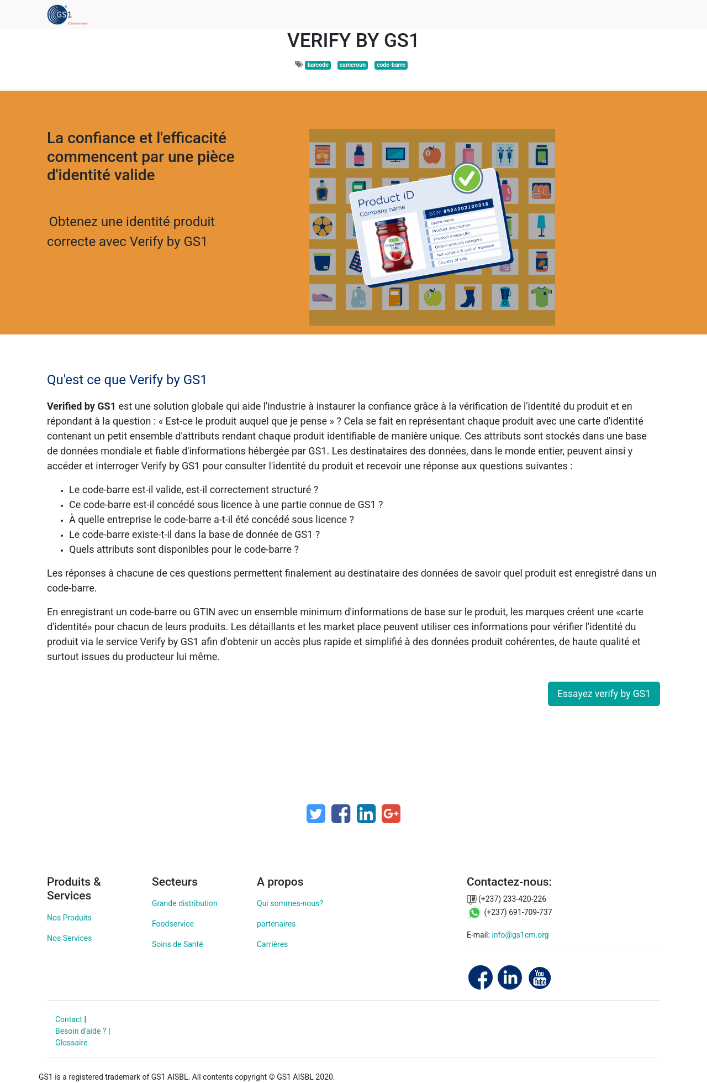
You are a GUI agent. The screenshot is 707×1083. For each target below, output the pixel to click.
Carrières (272, 944)
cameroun (353, 65)
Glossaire (71, 1042)
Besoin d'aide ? (80, 1031)
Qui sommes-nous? (290, 903)
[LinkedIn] (366, 814)
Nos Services (69, 938)
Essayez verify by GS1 (604, 693)
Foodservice (173, 923)
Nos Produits (69, 917)
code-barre (391, 65)
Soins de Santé (177, 944)
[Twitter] (316, 814)
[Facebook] (340, 814)
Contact (68, 1019)
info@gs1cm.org (520, 934)
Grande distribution (185, 903)
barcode (318, 65)
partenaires (276, 923)
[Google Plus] (391, 814)
